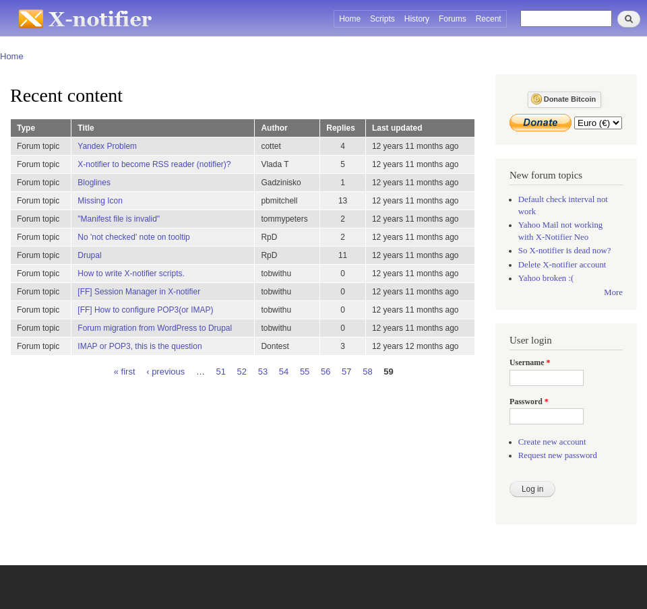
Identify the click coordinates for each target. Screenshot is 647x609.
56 (325, 371)
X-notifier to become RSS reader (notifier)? (154, 164)
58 (367, 371)
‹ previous (165, 371)
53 (263, 371)
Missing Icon (100, 200)
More (613, 292)
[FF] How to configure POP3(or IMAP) (145, 310)
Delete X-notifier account (562, 264)
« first (124, 371)
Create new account (552, 442)
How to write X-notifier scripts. (131, 273)
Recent (488, 19)
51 (221, 371)
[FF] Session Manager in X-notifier (139, 291)
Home (350, 19)
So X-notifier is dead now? (564, 250)
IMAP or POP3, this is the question (140, 346)
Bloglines (94, 182)
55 (304, 371)
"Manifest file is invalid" (119, 219)
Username (530, 362)
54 (283, 371)
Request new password (557, 455)
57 (346, 371)
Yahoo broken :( (546, 278)
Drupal (89, 255)
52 (242, 371)
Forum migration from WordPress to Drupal (155, 328)
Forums (452, 19)
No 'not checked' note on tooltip (133, 237)
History (416, 19)
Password (529, 401)
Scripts (382, 19)
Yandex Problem (107, 146)
